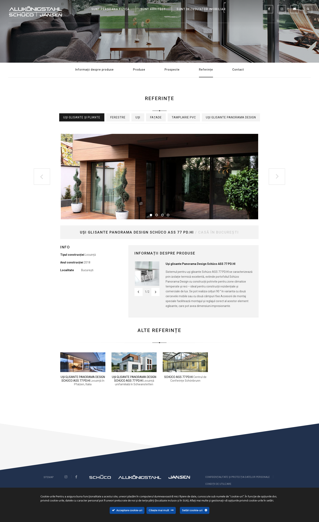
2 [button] (156, 215)
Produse (139, 69)
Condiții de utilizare (218, 484)
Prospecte (172, 69)
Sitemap (49, 477)
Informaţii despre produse (94, 69)
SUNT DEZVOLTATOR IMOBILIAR (201, 9)
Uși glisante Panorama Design (231, 117)
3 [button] (162, 215)
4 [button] (168, 215)
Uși (137, 117)
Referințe (206, 69)
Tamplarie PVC (184, 117)
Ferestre (118, 117)
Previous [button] (42, 176)
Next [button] (277, 176)
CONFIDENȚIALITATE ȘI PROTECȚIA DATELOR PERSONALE (237, 477)
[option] (159, 176)
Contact (238, 69)
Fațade (156, 117)
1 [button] (151, 215)
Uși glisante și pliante (81, 117)
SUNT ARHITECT (153, 9)
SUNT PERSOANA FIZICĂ (110, 9)
